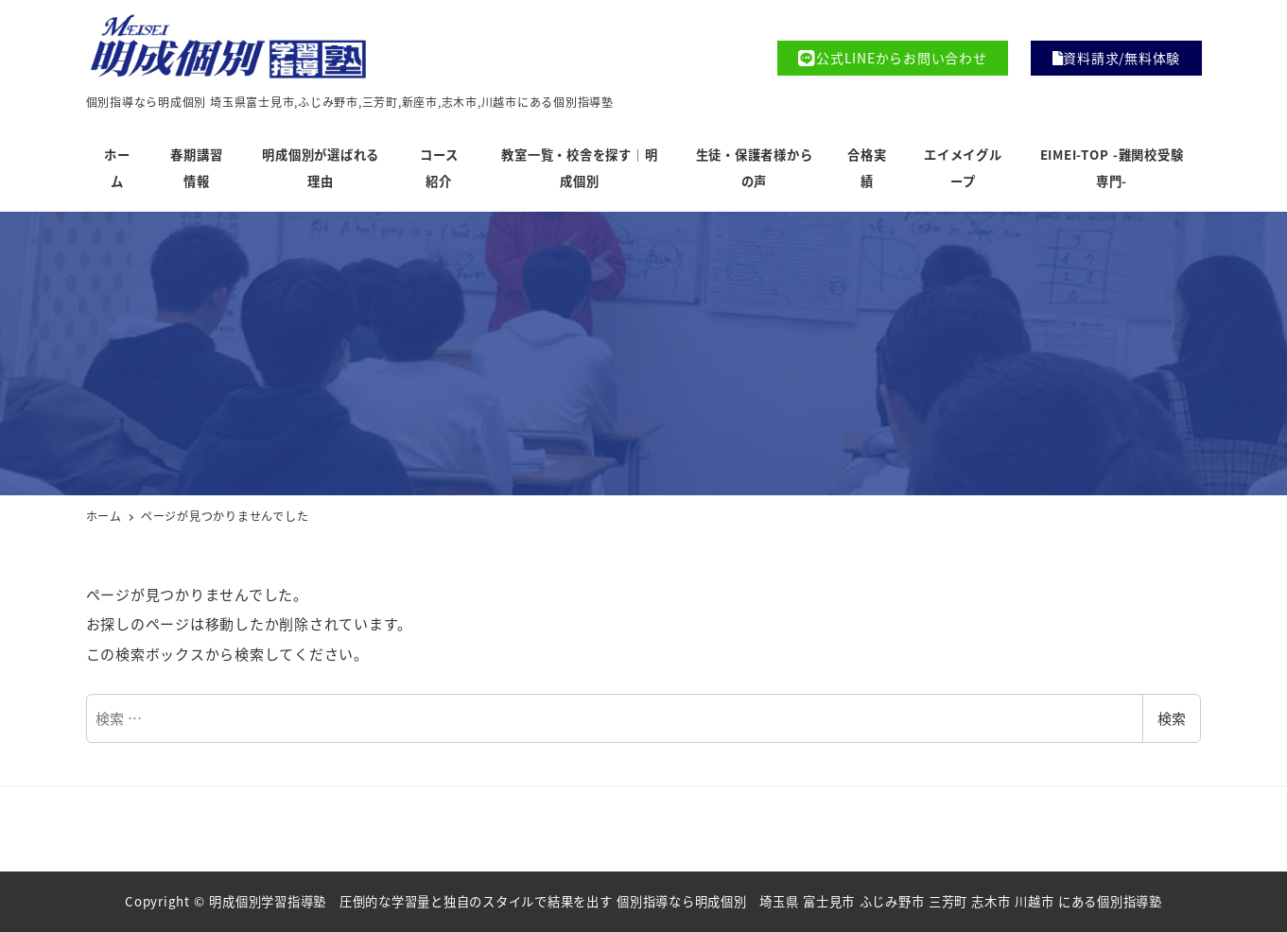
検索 (1171, 718)
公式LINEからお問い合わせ (892, 58)
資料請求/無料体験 (1116, 57)
